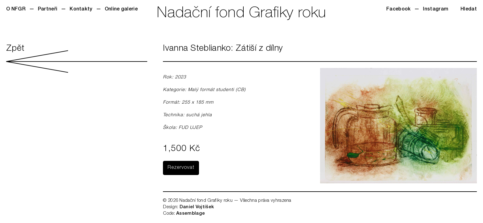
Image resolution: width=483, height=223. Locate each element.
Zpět (76, 59)
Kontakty (81, 9)
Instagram (435, 9)
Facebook (398, 9)
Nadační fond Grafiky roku (241, 14)
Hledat (469, 9)
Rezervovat (181, 167)
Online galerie (121, 9)
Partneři (47, 9)
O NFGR (16, 9)
